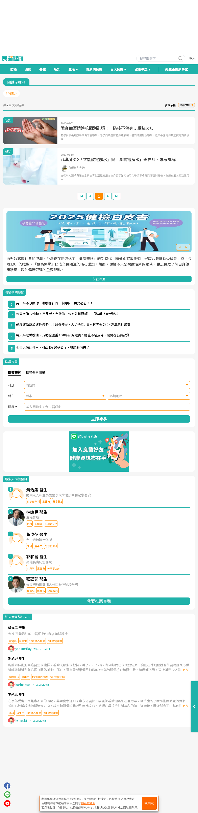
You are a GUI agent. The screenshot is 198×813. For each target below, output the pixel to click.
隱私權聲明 (88, 803)
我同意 (149, 803)
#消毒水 (11, 93)
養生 (42, 69)
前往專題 (99, 278)
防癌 (13, 69)
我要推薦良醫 (99, 601)
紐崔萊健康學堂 (176, 69)
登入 (192, 58)
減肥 (28, 69)
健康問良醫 (94, 69)
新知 (57, 69)
